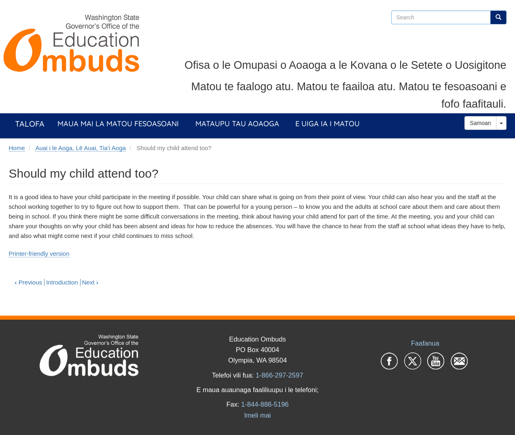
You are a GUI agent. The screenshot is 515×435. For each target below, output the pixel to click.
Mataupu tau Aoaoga (237, 123)
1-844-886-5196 (264, 404)
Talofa (30, 124)
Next (90, 282)
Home (17, 147)
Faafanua (425, 343)
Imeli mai (257, 415)
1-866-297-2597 (279, 375)
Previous (28, 282)
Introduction (62, 282)
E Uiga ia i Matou (327, 123)
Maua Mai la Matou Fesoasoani (118, 123)
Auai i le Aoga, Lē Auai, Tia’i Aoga (80, 147)
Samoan (480, 123)
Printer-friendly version (39, 253)
